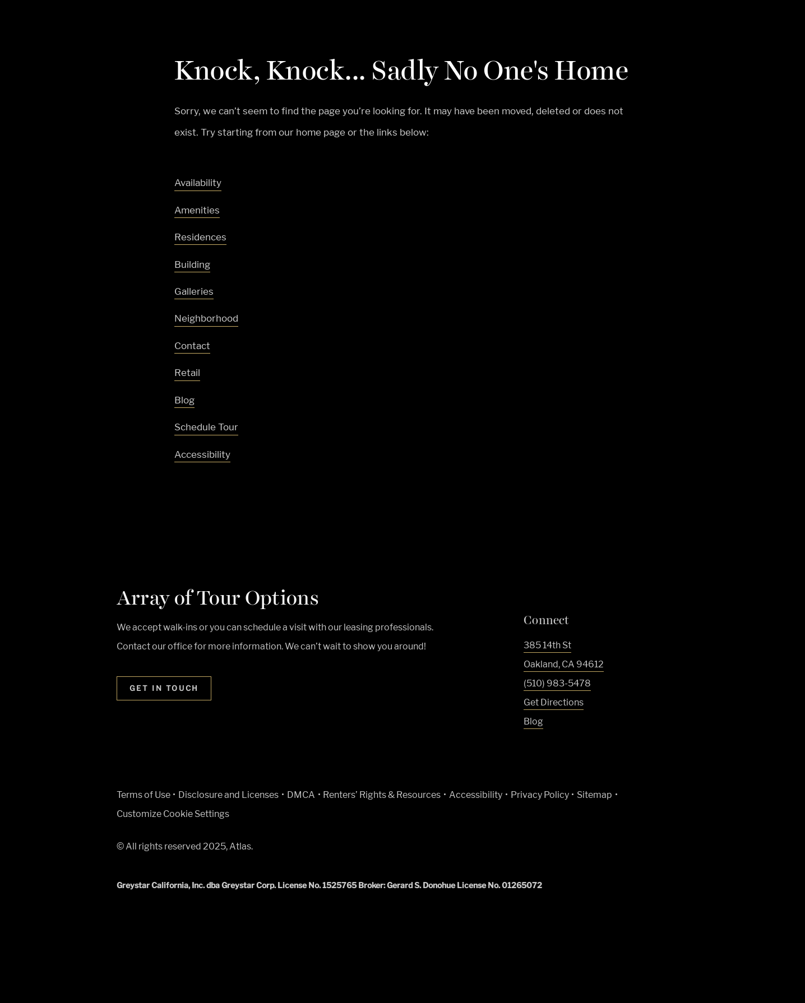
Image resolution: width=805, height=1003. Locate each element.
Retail (187, 372)
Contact (192, 345)
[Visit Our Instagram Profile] (551, 749)
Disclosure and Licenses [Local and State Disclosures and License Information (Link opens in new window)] (228, 795)
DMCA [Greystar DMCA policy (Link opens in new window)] (301, 795)
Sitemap (594, 795)
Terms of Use (143, 795)
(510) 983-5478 (557, 683)
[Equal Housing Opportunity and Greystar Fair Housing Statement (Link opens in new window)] (366, 850)
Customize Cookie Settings (173, 814)
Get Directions (554, 702)
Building (192, 264)
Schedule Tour (206, 427)
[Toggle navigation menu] (771, 31)
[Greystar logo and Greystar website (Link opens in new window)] (307, 849)
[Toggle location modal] (35, 968)
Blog (184, 400)
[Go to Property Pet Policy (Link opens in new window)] (420, 849)
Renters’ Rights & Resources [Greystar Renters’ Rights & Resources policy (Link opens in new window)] (382, 795)
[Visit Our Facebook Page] (529, 749)
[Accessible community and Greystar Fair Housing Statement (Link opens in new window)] (393, 849)
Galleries (194, 291)
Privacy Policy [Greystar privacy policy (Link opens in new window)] (540, 795)
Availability (197, 182)
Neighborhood (206, 318)
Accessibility (202, 454)
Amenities (197, 210)
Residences (200, 237)
